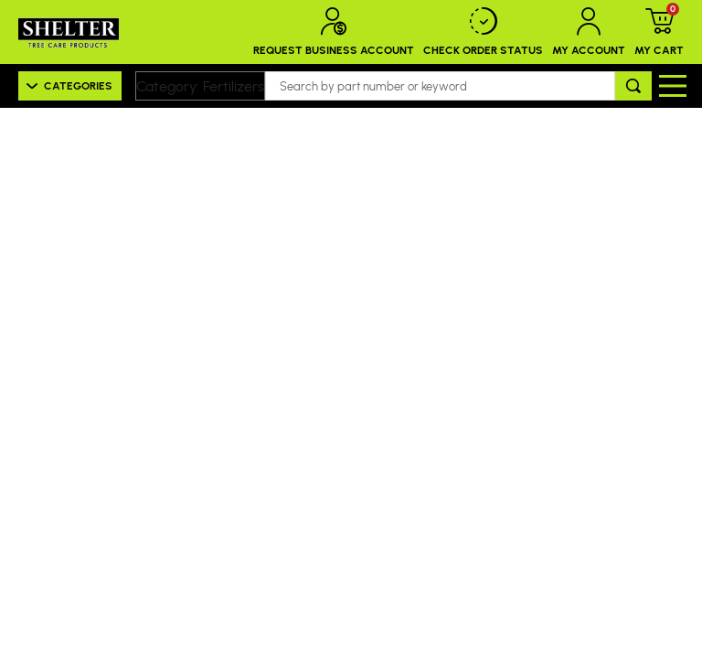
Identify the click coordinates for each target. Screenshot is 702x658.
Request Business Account (333, 32)
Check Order (483, 32)
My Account (588, 32)
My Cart (659, 32)
